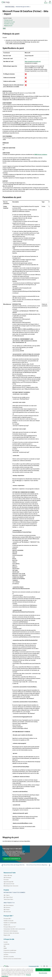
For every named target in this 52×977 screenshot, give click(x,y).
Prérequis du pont (8, 20)
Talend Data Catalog (9, 6)
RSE (5, 946)
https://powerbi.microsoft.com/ (33, 61)
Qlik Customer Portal (9, 883)
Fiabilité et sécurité (8, 920)
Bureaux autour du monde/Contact (12, 958)
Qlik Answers (7, 907)
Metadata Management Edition (22, 6)
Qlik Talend (6, 895)
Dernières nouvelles (9, 956)
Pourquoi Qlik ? (7, 918)
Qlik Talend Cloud (8, 897)
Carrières (6, 954)
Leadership (6, 944)
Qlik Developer (7, 877)
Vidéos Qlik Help (8, 875)
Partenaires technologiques (11, 931)
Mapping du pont (8, 25)
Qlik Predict (6, 909)
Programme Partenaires (10, 952)
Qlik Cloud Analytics (9, 905)
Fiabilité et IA (7, 924)
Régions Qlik (7, 935)
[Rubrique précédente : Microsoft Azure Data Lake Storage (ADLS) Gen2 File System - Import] (13, 865)
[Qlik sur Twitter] (41, 966)
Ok (43, 969)
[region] (26, 972)
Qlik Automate (7, 911)
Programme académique (10, 950)
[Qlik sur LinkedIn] (44, 966)
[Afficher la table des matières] (3, 6)
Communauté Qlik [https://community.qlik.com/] (34, 966)
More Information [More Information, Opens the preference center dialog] (43, 973)
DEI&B (5, 948)
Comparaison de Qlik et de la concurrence (14, 929)
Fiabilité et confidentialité (10, 922)
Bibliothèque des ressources (11, 885)
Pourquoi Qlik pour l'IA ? (10, 926)
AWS (4, 28)
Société (6, 942)
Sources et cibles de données (11, 933)
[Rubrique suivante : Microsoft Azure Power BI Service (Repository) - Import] (38, 865)
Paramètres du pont (8, 23)
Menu (50, 2)
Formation (6, 879)
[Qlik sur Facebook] (47, 966)
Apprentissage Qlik (8, 881)
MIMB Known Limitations (40, 154)
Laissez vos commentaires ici (12, 858)
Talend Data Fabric (8, 899)
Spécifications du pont (9, 22)
